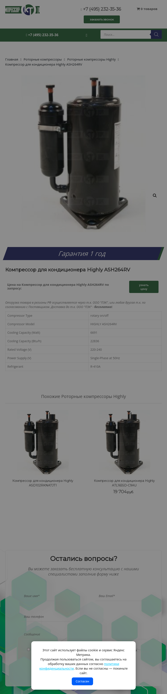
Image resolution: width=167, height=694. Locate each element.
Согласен (82, 681)
